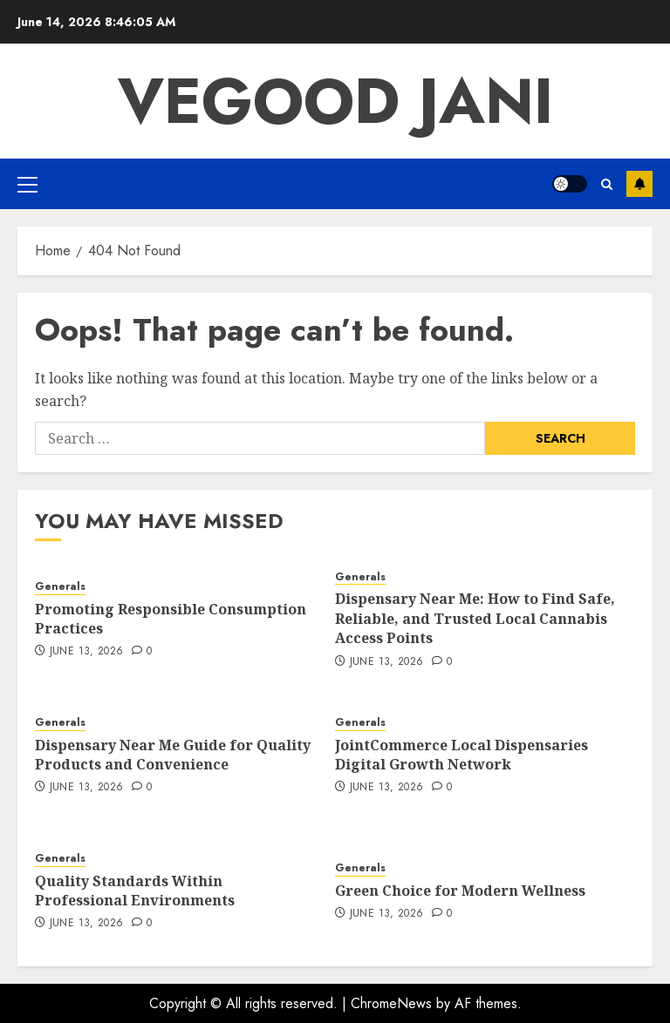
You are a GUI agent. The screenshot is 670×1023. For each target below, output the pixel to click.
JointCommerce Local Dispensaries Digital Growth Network (461, 754)
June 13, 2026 (87, 652)
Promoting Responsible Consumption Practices (170, 619)
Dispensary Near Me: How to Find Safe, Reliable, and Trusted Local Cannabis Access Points (475, 618)
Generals (60, 586)
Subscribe (639, 184)
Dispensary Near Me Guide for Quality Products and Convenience (173, 754)
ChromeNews (391, 1003)
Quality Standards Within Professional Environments (135, 890)
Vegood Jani (335, 101)
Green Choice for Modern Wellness (460, 890)
